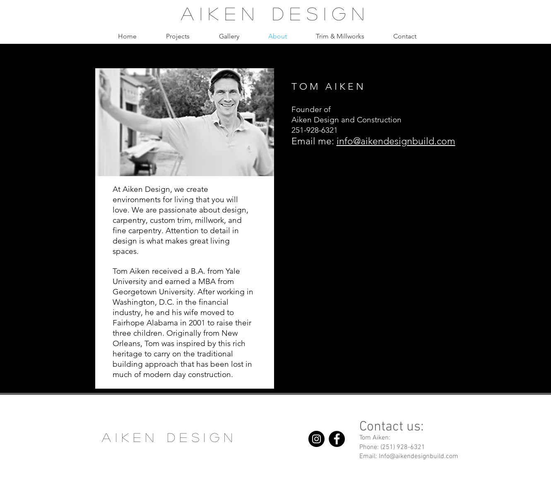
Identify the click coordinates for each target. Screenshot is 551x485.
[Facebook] (337, 439)
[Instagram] (316, 439)
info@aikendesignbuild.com (396, 141)
